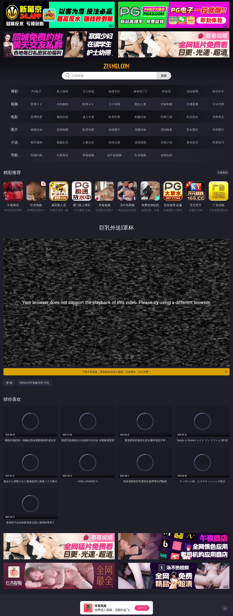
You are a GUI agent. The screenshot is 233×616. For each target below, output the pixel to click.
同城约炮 (36, 155)
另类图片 (218, 130)
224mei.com (116, 66)
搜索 (164, 76)
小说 (14, 142)
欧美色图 (88, 130)
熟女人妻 (140, 104)
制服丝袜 (140, 117)
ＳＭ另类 (218, 104)
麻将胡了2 (140, 91)
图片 (14, 129)
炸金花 (166, 91)
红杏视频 (140, 155)
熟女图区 (192, 130)
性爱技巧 (218, 142)
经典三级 (166, 117)
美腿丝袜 (140, 130)
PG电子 (36, 91)
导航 (14, 155)
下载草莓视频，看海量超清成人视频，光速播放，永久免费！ (155, 372)
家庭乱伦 (62, 142)
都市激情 (36, 142)
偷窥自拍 (36, 130)
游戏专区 (114, 91)
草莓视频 (88, 155)
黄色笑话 (192, 142)
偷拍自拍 (62, 117)
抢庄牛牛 (218, 91)
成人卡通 (88, 117)
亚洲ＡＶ (36, 104)
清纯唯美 (166, 130)
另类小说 (166, 142)
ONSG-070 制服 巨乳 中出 (34, 382)
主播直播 (192, 104)
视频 (14, 104)
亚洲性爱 (36, 117)
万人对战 (88, 91)
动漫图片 (114, 130)
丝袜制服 (166, 104)
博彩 (14, 91)
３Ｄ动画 (114, 104)
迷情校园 (140, 142)
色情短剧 (166, 155)
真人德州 (62, 91)
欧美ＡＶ (88, 104)
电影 (14, 116)
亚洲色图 (62, 130)
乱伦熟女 (192, 117)
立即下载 (142, 608)
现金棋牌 (192, 91)
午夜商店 (62, 155)
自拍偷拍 (62, 104)
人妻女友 (88, 142)
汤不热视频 (114, 155)
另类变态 (218, 117)
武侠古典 (114, 142)
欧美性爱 (114, 117)
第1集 (9, 382)
